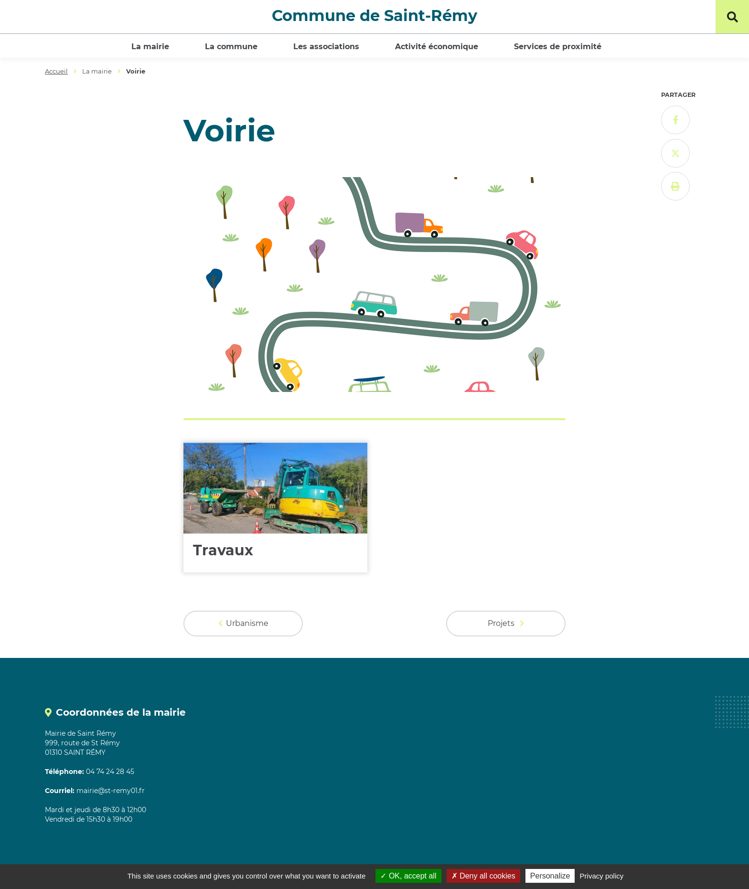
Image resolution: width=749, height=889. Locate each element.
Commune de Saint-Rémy (374, 15)
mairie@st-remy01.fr (110, 790)
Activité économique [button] (436, 46)
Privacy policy (602, 876)
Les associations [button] (326, 46)
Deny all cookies (483, 876)
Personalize (550, 876)
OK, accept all (408, 876)
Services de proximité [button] (557, 46)
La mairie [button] (150, 46)
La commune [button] (231, 46)
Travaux (223, 550)
